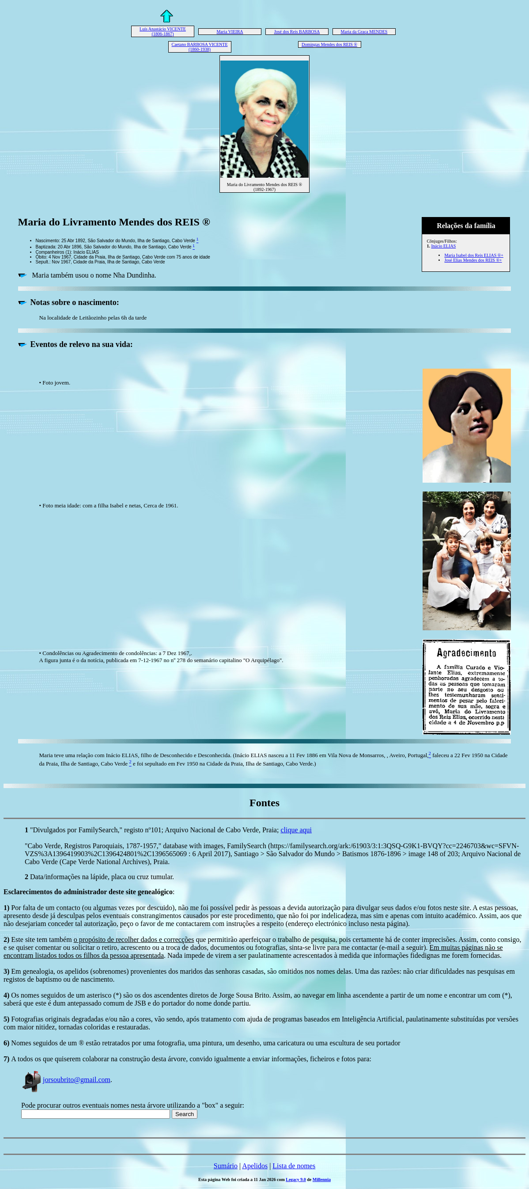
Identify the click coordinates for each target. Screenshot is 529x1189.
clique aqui (296, 830)
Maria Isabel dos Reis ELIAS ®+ (473, 255)
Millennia (322, 1179)
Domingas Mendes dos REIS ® (329, 44)
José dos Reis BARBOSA (297, 31)
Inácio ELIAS (443, 246)
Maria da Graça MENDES (364, 31)
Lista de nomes (293, 1166)
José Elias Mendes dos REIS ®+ (473, 260)
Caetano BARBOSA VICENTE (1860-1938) (199, 47)
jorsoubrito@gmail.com (65, 1079)
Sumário (226, 1166)
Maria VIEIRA (229, 31)
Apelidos (255, 1166)
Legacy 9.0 (296, 1179)
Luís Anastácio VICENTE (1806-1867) (163, 31)
